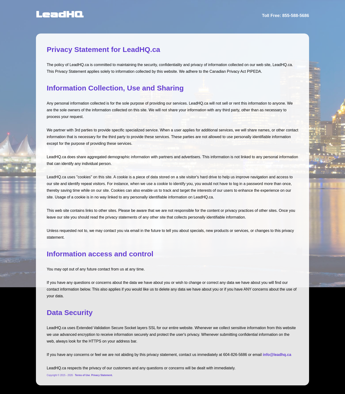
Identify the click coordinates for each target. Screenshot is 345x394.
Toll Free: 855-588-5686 (285, 15)
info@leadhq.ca (277, 355)
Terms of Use (82, 375)
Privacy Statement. (102, 375)
